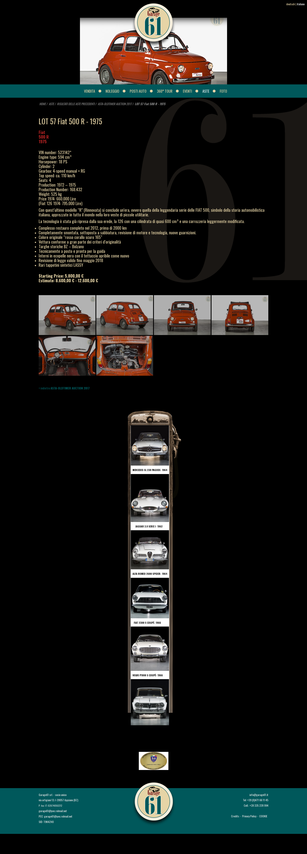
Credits (235, 816)
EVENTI (187, 91)
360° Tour (164, 91)
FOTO (223, 91)
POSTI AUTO (138, 91)
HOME (42, 104)
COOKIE (263, 816)
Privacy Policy (249, 816)
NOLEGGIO (112, 91)
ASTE (205, 91)
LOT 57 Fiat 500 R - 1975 (150, 104)
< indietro (64, 388)
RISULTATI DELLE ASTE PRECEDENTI (76, 104)
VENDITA (89, 91)
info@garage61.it (258, 795)
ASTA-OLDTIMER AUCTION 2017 (115, 104)
